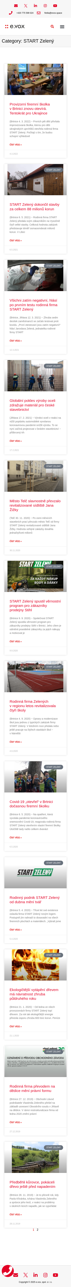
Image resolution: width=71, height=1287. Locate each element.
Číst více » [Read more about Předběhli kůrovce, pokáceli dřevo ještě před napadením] (16, 1214)
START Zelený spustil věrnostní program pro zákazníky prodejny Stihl (35, 605)
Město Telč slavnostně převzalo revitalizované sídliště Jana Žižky (35, 505)
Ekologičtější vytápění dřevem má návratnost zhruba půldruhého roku (34, 994)
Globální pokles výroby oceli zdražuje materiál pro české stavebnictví (32, 405)
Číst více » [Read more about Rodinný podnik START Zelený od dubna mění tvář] (16, 930)
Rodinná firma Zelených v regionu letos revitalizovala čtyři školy (33, 705)
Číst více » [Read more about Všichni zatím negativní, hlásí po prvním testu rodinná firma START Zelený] (16, 341)
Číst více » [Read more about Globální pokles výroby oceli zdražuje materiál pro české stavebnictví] (16, 441)
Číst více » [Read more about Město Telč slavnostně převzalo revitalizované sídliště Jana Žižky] (16, 541)
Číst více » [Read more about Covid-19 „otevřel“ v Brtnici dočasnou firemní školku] (16, 837)
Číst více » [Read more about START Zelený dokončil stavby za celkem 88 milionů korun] (16, 240)
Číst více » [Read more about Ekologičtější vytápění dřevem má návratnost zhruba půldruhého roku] (16, 1026)
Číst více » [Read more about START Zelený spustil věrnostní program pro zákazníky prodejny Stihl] (16, 641)
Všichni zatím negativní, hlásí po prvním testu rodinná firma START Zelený (33, 304)
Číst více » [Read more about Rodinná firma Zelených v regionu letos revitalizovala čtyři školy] (16, 742)
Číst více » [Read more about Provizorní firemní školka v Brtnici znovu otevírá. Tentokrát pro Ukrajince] (16, 145)
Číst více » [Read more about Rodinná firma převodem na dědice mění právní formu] (16, 1122)
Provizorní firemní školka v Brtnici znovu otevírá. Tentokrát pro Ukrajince (30, 108)
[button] (52, 26)
